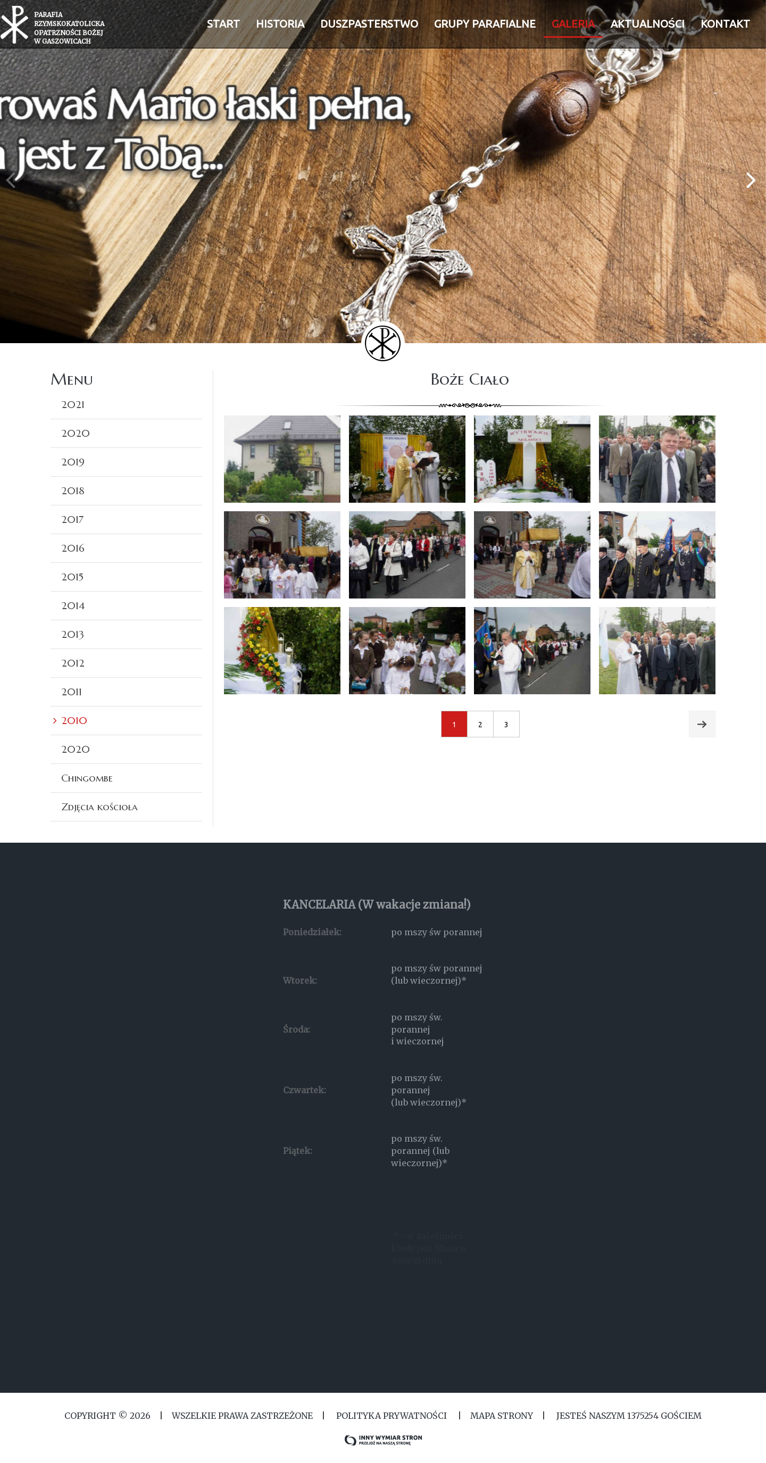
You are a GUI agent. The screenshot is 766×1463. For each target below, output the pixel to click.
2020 (75, 433)
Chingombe (87, 777)
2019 (73, 461)
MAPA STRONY (501, 1415)
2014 (73, 605)
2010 (74, 720)
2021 (73, 404)
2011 (71, 691)
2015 (72, 576)
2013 (72, 634)
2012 (73, 662)
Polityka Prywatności (391, 1415)
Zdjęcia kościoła (99, 806)
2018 (73, 490)
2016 (73, 548)
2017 (72, 519)
